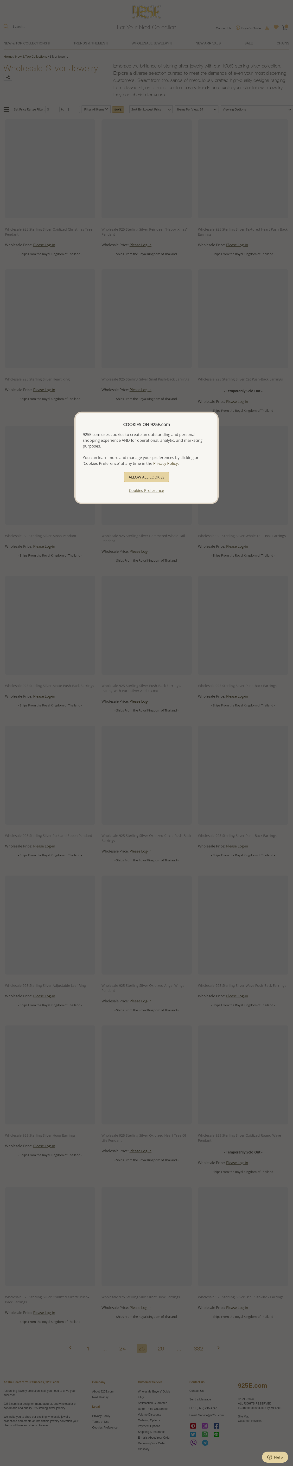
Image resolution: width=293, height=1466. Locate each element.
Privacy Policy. (166, 463)
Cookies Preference (146, 490)
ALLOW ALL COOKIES (146, 477)
